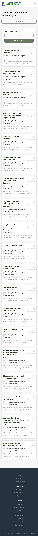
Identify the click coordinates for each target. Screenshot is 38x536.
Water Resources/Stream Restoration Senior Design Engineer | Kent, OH (12, 116)
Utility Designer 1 (9, 225)
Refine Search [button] (19, 21)
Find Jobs (19, 504)
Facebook (20, 515)
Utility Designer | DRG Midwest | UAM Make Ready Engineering (13, 181)
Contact (19, 475)
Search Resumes (19, 493)
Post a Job (19, 489)
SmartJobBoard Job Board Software (25, 533)
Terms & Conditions (19, 481)
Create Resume (19, 507)
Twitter (20, 519)
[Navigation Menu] (35, 3)
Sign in (19, 496)
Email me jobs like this (12, 31)
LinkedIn (20, 525)
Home (19, 472)
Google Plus (20, 522)
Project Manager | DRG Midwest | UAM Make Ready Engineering (13, 204)
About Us (19, 478)
